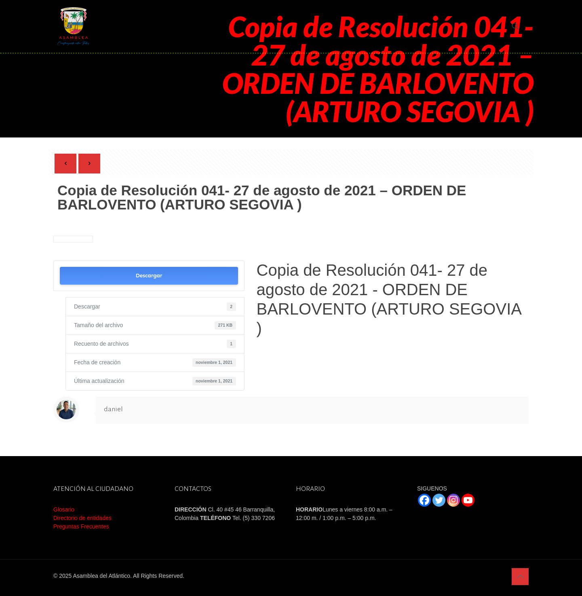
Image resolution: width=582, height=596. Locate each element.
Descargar (148, 275)
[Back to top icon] (520, 576)
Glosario (63, 509)
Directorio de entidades (82, 518)
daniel (113, 409)
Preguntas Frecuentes (81, 526)
